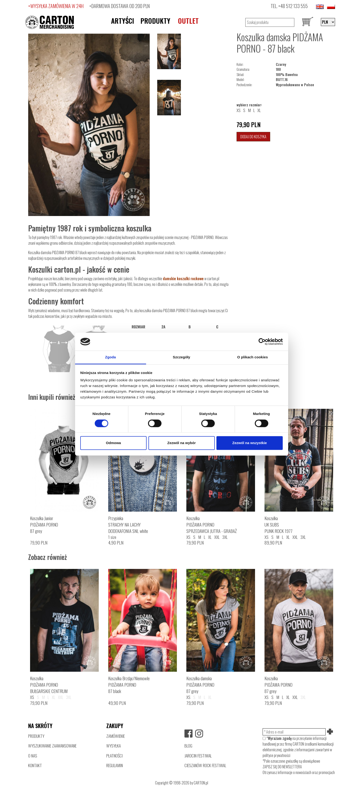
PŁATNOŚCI (114, 755)
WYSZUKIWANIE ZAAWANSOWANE (52, 746)
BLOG (188, 746)
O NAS (32, 755)
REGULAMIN (114, 765)
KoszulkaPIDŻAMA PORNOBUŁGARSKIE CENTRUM (49, 684)
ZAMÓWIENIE (115, 736)
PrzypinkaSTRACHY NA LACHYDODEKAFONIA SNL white (128, 524)
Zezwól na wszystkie (249, 443)
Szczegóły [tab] (181, 357)
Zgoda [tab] (110, 357)
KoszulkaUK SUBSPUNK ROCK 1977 (278, 524)
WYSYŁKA (113, 746)
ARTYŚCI (122, 21)
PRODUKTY (155, 21)
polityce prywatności (276, 755)
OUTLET (188, 21)
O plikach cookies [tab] (252, 357)
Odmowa (113, 443)
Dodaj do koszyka (253, 137)
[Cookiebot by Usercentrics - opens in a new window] (262, 341)
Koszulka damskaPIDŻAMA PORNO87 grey (200, 684)
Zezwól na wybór (181, 443)
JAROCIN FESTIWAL (198, 755)
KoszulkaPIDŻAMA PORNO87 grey (278, 684)
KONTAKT (35, 765)
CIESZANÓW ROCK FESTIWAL (205, 765)
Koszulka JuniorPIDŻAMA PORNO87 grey (44, 524)
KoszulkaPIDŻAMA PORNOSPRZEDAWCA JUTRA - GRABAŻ (211, 524)
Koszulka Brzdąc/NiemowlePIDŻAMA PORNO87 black (129, 684)
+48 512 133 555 (293, 5)
